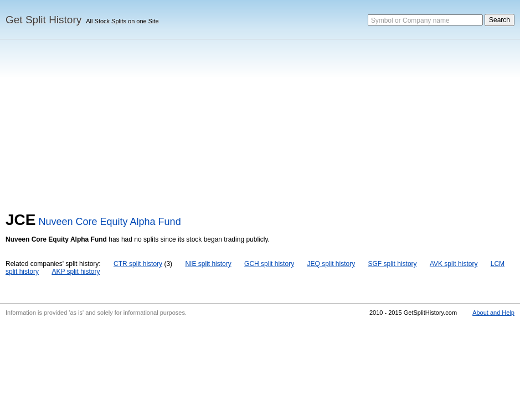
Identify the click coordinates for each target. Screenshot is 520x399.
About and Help (493, 312)
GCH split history (269, 264)
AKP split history (76, 271)
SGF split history (392, 264)
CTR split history (138, 264)
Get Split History (43, 19)
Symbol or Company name (410, 20)
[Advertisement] (260, 128)
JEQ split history (331, 264)
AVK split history (453, 264)
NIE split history (208, 264)
